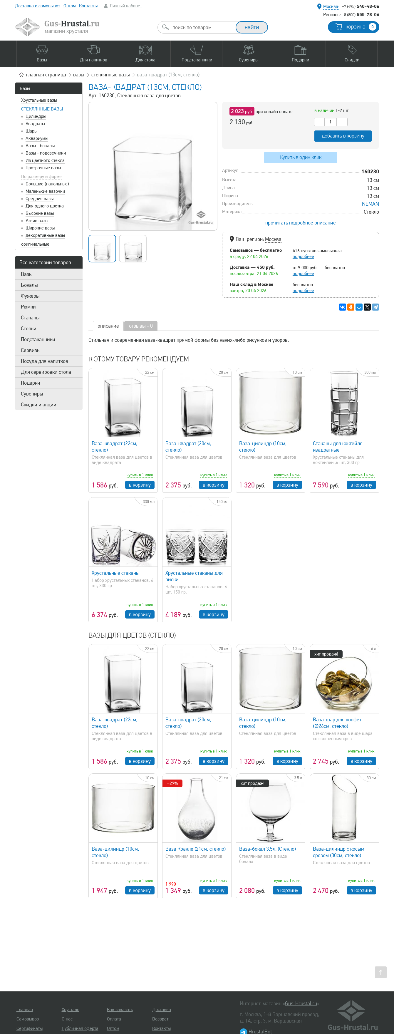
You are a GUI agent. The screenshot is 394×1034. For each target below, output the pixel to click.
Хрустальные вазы (39, 100)
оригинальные (35, 244)
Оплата (114, 1019)
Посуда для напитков (44, 361)
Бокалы (29, 285)
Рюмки (28, 307)
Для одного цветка (45, 206)
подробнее (303, 256)
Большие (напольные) (47, 184)
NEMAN (370, 204)
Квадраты (35, 124)
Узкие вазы (37, 221)
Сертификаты (29, 1028)
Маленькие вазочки (45, 191)
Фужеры (30, 296)
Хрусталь (70, 1010)
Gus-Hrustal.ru (301, 1003)
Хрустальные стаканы (116, 573)
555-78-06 (361, 14)
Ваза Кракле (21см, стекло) (195, 849)
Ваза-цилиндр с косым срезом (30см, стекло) (338, 852)
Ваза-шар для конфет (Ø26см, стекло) (337, 722)
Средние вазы (39, 199)
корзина (361, 27)
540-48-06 (360, 6)
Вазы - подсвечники (46, 153)
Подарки (30, 383)
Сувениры (32, 394)
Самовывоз (27, 1019)
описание (108, 326)
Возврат (160, 1019)
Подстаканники (38, 339)
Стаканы (30, 317)
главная (46, 74)
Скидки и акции (38, 404)
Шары (31, 131)
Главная (24, 1010)
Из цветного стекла (45, 160)
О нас (67, 1019)
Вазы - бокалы (40, 146)
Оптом (69, 6)
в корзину (140, 485)
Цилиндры (36, 116)
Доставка (161, 1010)
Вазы (25, 88)
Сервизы (31, 350)
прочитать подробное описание (300, 222)
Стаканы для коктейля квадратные (338, 446)
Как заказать (120, 1010)
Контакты (88, 6)
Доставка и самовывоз (37, 6)
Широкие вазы (40, 228)
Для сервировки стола (46, 372)
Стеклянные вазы (42, 109)
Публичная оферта (80, 1028)
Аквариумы (37, 138)
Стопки (28, 328)
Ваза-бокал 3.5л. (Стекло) (267, 849)
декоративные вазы (45, 235)
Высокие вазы (40, 213)
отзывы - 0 (141, 326)
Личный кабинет (126, 6)
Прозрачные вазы (43, 168)
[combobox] (201, 27)
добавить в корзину (343, 136)
